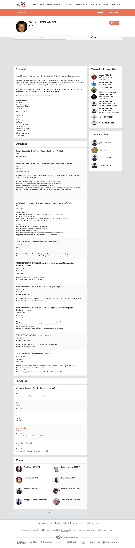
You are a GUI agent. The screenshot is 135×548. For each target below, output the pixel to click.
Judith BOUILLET (30, 488)
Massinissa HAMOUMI (70, 488)
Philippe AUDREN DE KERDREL (35, 499)
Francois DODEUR (31, 478)
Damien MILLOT (105, 165)
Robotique (95, 4)
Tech (42, 4)
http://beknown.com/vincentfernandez (38, 96)
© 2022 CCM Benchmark (68, 532)
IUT (17, 403)
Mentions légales (91, 530)
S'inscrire (100, 13)
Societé (55, 530)
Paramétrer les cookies (78, 530)
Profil (39, 37)
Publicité (40, 530)
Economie (115, 4)
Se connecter (113, 13)
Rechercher (22, 13)
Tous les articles (101, 530)
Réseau (93, 37)
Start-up (67, 4)
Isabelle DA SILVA (68, 478)
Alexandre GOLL (105, 158)
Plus (50, 512)
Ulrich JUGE (103, 150)
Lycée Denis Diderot (24, 443)
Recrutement (47, 530)
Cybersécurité (81, 4)
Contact (34, 530)
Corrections (111, 530)
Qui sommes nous (26, 530)
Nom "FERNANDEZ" (106, 117)
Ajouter (115, 23)
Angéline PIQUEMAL (32, 467)
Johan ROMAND (105, 143)
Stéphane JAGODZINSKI (70, 499)
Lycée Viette (21, 428)
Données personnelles (64, 530)
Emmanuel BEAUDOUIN (70, 467)
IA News (34, 4)
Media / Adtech (53, 4)
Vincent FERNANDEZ (106, 75)
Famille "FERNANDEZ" (106, 123)
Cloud (106, 4)
